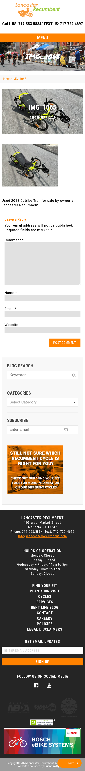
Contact (45, 613)
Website (11, 325)
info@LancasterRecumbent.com (42, 536)
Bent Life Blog (45, 607)
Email (10, 309)
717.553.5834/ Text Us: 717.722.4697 (50, 23)
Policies (45, 624)
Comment (14, 240)
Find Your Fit (44, 585)
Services (44, 602)
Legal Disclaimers (44, 629)
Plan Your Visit (45, 591)
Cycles (44, 596)
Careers (45, 618)
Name (11, 293)
